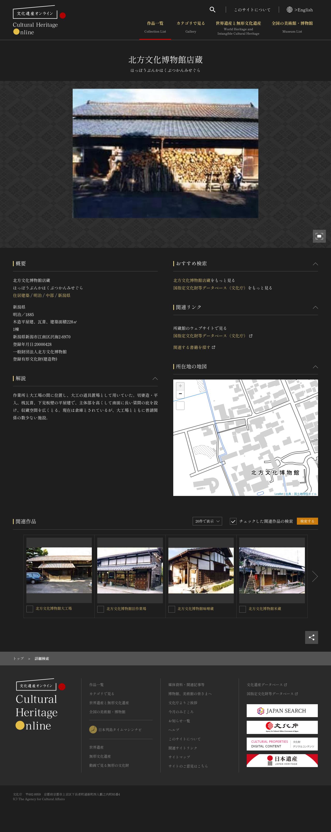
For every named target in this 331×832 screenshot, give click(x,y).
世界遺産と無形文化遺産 (238, 28)
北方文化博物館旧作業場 (126, 608)
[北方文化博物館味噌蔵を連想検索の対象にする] (171, 609)
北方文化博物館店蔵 (191, 280)
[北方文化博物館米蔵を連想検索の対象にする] (242, 609)
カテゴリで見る (190, 28)
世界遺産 (96, 747)
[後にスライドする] (313, 576)
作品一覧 (155, 28)
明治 (37, 295)
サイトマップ (179, 757)
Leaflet (279, 493)
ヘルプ (173, 729)
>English (300, 9)
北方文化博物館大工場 (54, 608)
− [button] (180, 394)
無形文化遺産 (100, 756)
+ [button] (180, 386)
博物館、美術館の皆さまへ (190, 693)
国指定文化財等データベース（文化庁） (210, 288)
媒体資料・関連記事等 (186, 684)
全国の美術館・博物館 (292, 28)
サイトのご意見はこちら (188, 766)
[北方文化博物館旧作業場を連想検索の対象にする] (100, 609)
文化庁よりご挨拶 (182, 702)
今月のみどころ (181, 711)
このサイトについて (252, 9)
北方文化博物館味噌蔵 (196, 608)
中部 (50, 295)
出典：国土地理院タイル (301, 493)
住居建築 (21, 295)
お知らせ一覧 (179, 720)
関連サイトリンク (182, 748)
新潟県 (64, 295)
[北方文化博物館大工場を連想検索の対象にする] (29, 609)
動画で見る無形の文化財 (109, 765)
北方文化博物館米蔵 (265, 608)
